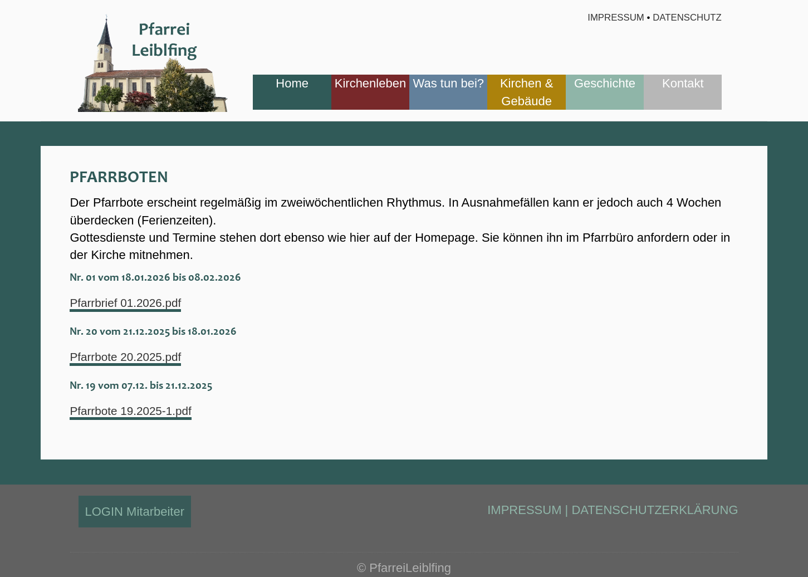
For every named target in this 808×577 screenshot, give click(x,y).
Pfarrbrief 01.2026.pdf (129, 303)
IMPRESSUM (524, 510)
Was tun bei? (448, 83)
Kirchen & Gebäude (526, 91)
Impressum (615, 17)
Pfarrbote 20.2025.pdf (129, 357)
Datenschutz (687, 17)
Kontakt (683, 83)
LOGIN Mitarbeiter (135, 512)
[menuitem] (292, 92)
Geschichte (604, 83)
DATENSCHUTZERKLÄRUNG (654, 510)
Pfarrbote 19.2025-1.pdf (134, 411)
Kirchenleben (370, 83)
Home (292, 83)
